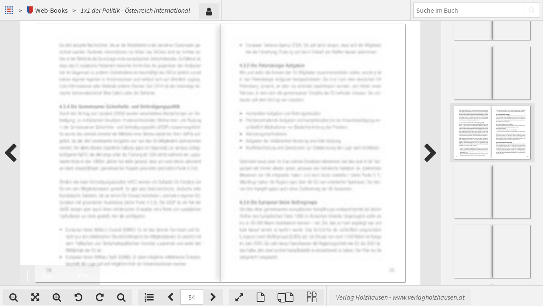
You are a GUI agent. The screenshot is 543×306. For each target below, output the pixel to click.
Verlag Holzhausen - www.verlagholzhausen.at (400, 297)
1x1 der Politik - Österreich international (135, 10)
